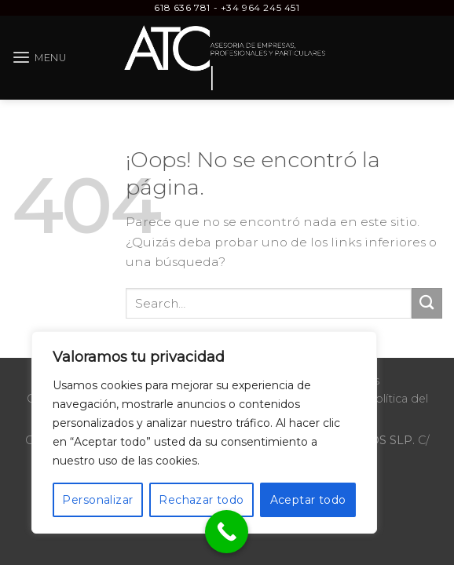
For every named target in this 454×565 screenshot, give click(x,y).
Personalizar (97, 500)
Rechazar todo (201, 500)
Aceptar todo (308, 500)
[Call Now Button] (226, 531)
